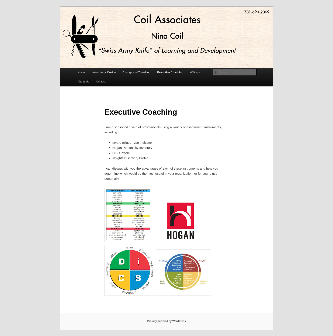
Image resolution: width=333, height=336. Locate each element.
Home (81, 72)
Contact (101, 81)
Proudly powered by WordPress (166, 321)
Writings (195, 72)
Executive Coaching (170, 72)
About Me (83, 81)
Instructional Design (104, 72)
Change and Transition (136, 72)
